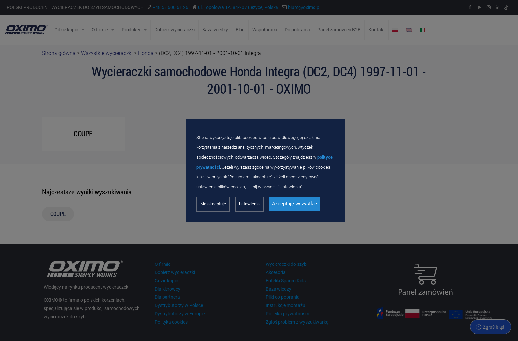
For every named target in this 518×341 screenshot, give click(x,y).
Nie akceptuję (213, 203)
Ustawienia (249, 203)
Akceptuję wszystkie (294, 204)
